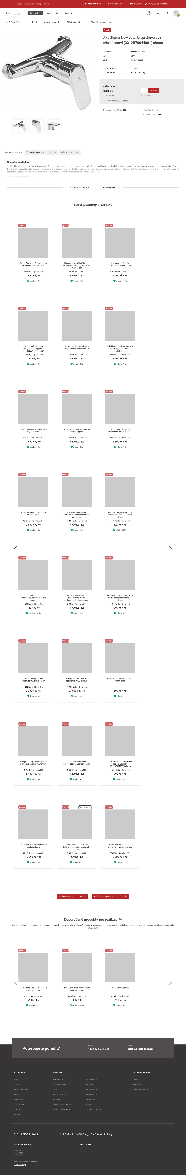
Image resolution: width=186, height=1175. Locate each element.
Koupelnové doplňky (92, 1094)
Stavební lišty (90, 1099)
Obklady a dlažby (59, 1079)
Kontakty (17, 1084)
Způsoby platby (19, 1104)
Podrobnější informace (79, 187)
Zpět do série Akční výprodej (72, 896)
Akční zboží (137, 1084)
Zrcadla (88, 1104)
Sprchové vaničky (91, 1089)
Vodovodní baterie (50, 22)
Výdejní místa (18, 1099)
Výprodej (136, 1079)
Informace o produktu (13, 152)
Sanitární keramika (91, 1079)
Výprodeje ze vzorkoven (93, 1109)
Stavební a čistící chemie (62, 1104)
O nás (16, 1079)
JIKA (133, 56)
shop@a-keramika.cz (144, 925)
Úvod (33, 22)
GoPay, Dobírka (122, 101)
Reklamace (17, 1109)
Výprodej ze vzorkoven (140, 1089)
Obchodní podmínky (21, 1089)
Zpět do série (12, 22)
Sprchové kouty (90, 1084)
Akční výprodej (72, 22)
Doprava (17, 1094)
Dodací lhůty (18, 1114)
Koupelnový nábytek (60, 1094)
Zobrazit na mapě (20, 1165)
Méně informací (109, 187)
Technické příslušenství (61, 1109)
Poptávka (52, 152)
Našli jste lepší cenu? (69, 152)
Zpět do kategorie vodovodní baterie (110, 896)
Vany (55, 1089)
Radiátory (56, 1099)
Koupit (154, 90)
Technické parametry (35, 152)
